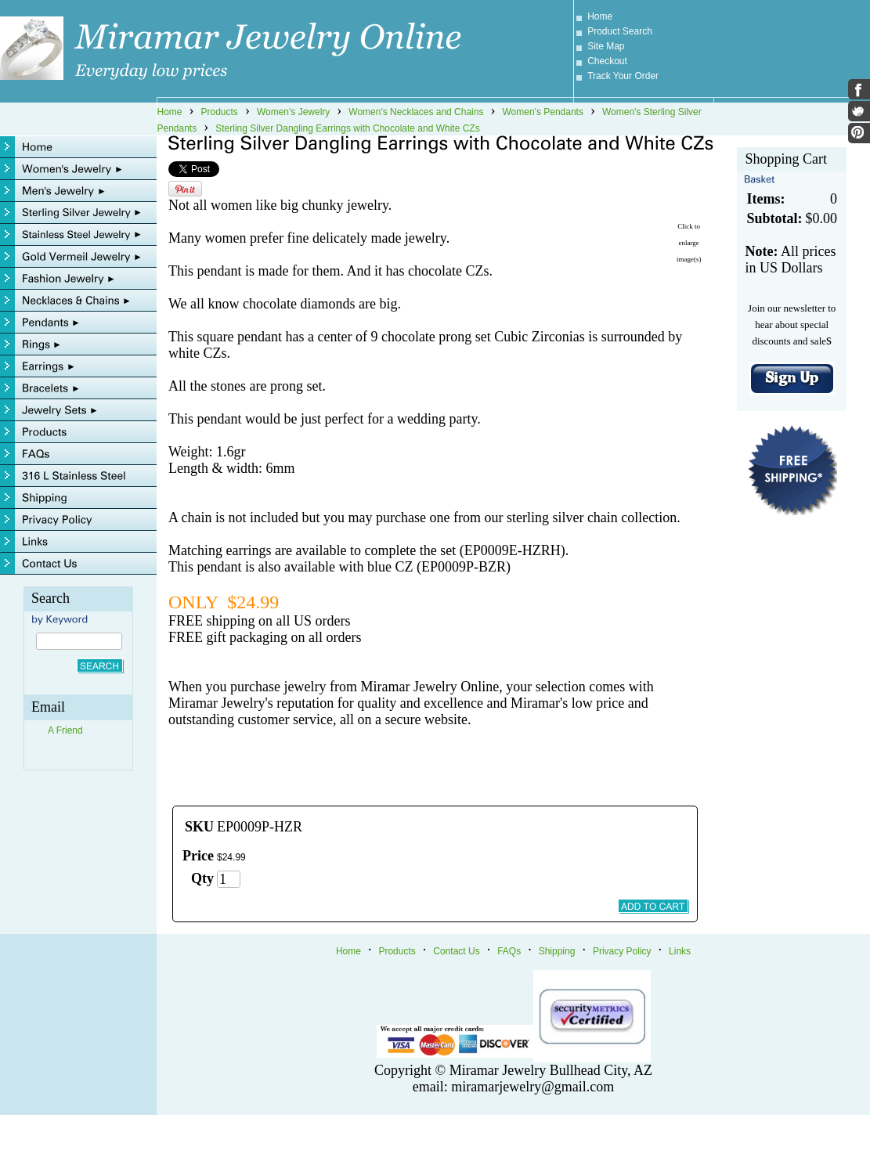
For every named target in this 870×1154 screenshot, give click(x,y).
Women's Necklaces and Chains (415, 111)
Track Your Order (623, 75)
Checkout (607, 61)
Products (219, 111)
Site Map (605, 46)
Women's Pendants (542, 111)
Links (680, 951)
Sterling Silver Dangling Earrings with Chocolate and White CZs (347, 128)
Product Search (619, 31)
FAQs (509, 951)
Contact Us (456, 951)
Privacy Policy (622, 951)
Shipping (557, 951)
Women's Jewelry (293, 111)
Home (599, 16)
